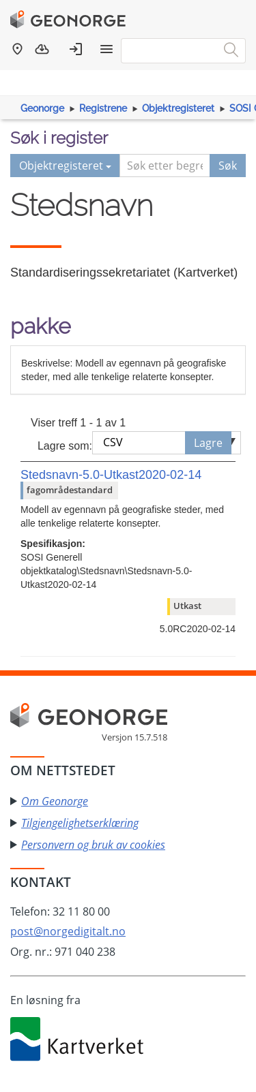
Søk (227, 165)
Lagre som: (65, 446)
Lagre (208, 442)
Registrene (103, 108)
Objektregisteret (178, 108)
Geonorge (42, 108)
